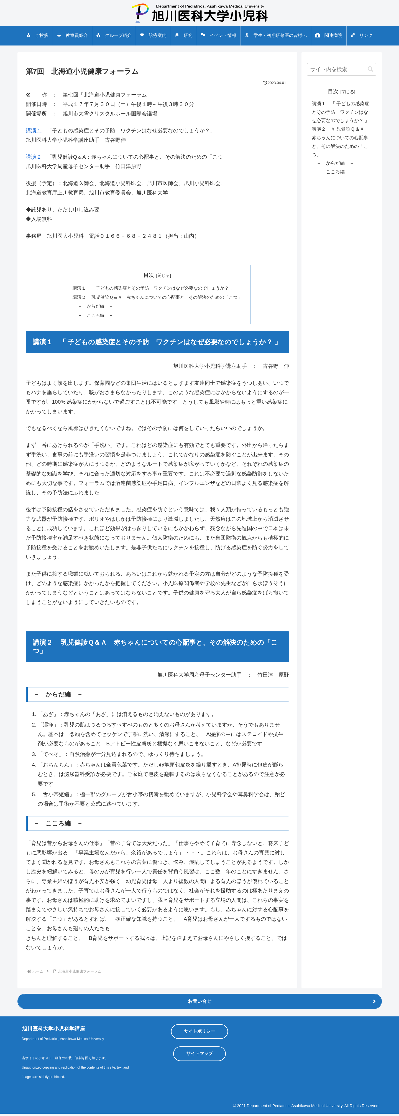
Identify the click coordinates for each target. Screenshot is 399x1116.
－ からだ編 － (92, 307)
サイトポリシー (199, 1033)
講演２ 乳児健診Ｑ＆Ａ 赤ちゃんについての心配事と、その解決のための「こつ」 (157, 297)
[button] (370, 69)
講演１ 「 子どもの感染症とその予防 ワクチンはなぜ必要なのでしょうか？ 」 (153, 288)
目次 (149, 275)
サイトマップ (199, 1055)
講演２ (34, 157)
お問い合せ (199, 1003)
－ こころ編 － (92, 316)
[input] (341, 69)
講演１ (34, 130)
